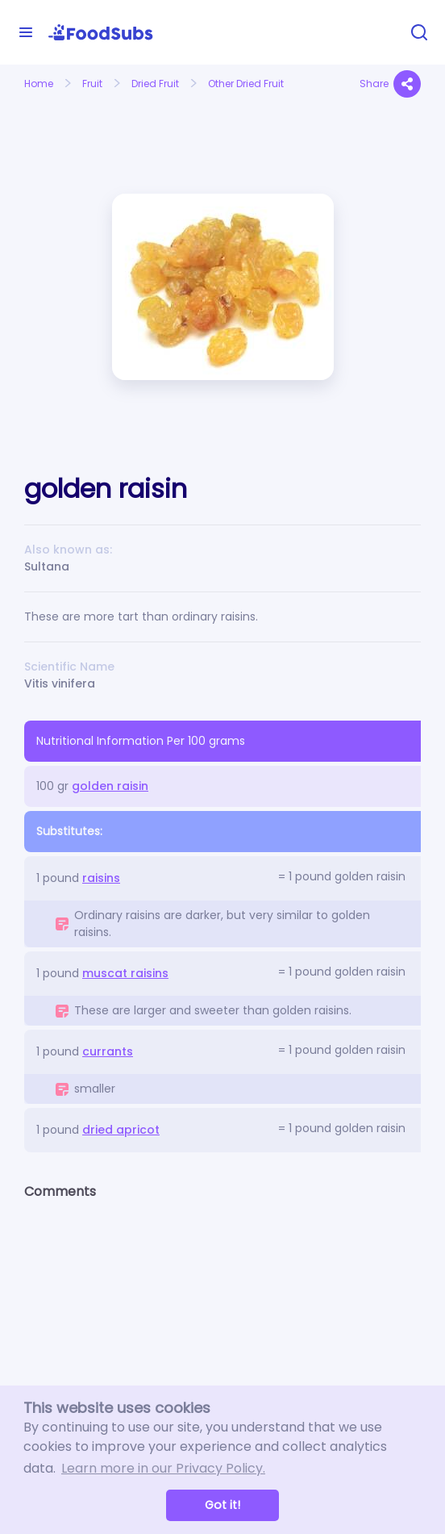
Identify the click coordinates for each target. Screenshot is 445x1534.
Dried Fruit (155, 83)
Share (390, 84)
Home (38, 83)
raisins (101, 878)
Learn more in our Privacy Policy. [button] (163, 1468)
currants (107, 1051)
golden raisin (110, 786)
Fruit (92, 83)
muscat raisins (125, 973)
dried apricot (121, 1130)
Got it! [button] (222, 1505)
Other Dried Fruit (246, 83)
